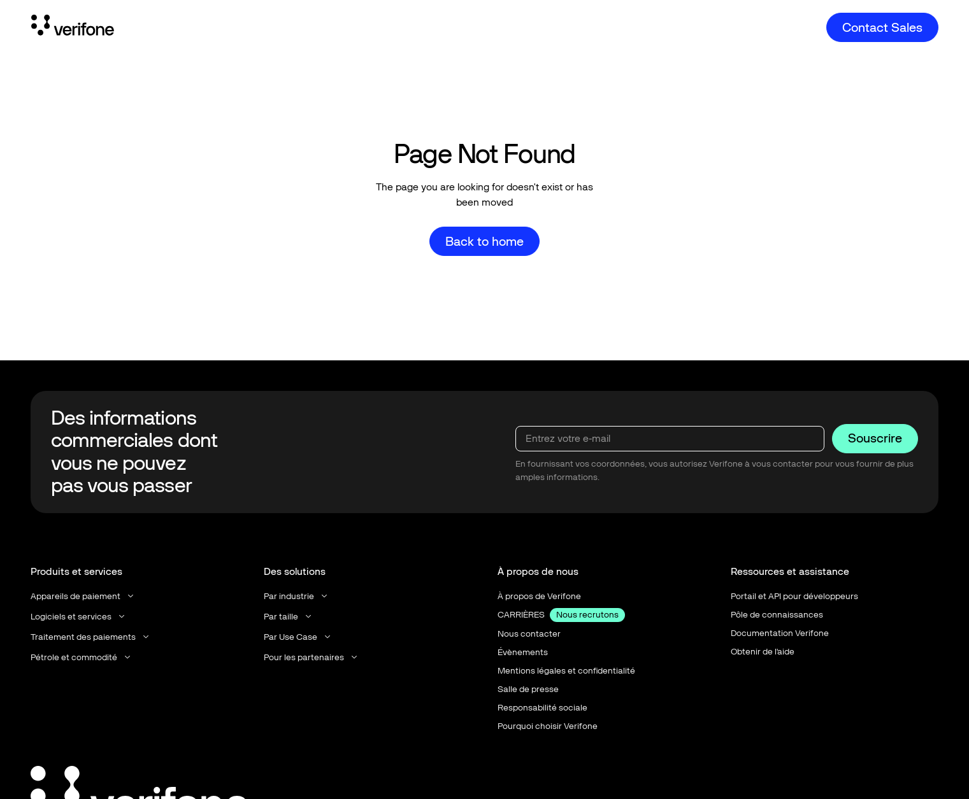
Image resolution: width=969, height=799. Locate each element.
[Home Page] (73, 27)
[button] (83, 596)
